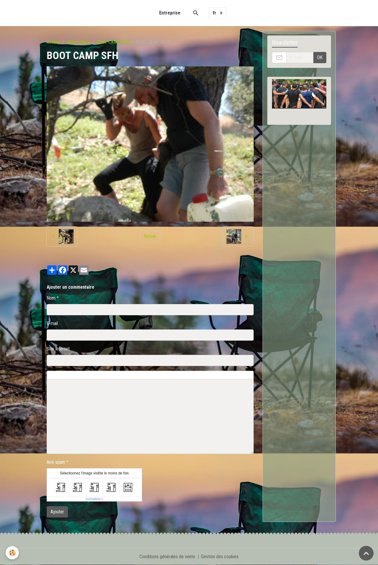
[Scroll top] (366, 553)
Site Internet (58, 349)
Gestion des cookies (220, 556)
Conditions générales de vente (167, 556)
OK (319, 57)
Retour (150, 236)
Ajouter (57, 512)
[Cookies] (12, 552)
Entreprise (169, 13)
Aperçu (181, 375)
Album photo (78, 42)
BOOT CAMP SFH (113, 42)
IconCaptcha (93, 498)
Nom (51, 298)
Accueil (53, 42)
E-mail (52, 323)
